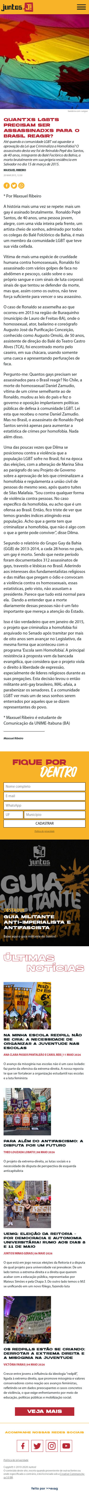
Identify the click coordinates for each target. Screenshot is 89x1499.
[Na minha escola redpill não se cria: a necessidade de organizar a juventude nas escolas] (27, 1028)
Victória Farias (14, 1364)
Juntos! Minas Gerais (18, 1253)
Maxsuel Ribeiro (15, 170)
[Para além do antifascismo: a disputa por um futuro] (27, 1134)
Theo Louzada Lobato (19, 1152)
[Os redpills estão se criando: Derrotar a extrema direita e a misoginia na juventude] (27, 1342)
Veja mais (44, 1411)
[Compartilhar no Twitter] (14, 186)
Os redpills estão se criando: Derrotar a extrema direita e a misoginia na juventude (44, 1354)
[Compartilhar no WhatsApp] (21, 186)
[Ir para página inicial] (17, 11)
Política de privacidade (45, 831)
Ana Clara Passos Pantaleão (24, 1055)
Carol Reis (54, 1055)
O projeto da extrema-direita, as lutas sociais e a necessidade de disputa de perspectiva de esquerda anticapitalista (40, 1166)
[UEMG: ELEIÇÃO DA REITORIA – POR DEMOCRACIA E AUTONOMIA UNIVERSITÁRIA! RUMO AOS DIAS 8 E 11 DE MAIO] (27, 1227)
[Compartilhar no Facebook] (7, 186)
